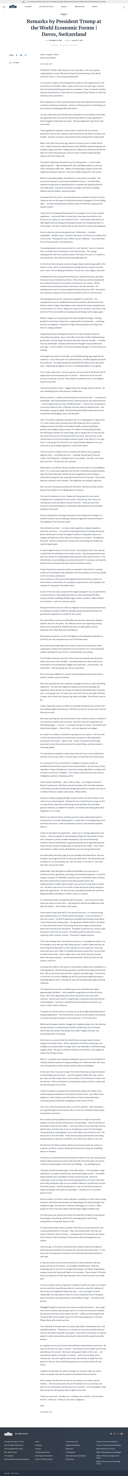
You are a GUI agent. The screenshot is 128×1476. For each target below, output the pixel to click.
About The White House (44, 1459)
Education (69, 1449)
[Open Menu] (4, 7)
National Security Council (105, 1449)
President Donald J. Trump (14, 1441)
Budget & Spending (73, 1445)
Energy (95, 7)
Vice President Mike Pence (13, 1445)
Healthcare (70, 1459)
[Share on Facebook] (16, 55)
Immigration (79, 7)
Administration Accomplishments (16, 1459)
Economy (28, 7)
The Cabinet (8, 1456)
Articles (38, 1449)
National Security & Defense (76, 1456)
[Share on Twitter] (21, 55)
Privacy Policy (15, 1473)
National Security (46, 7)
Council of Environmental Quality (108, 1445)
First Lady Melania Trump (13, 1449)
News (37, 1441)
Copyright (7, 1473)
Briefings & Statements (44, 1456)
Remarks (38, 1445)
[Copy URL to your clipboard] (25, 55)
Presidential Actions (42, 1452)
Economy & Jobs (55, 40)
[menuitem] (16, 55)
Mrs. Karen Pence (10, 1452)
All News (14, 63)
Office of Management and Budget (108, 1452)
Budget (64, 7)
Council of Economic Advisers (107, 1441)
